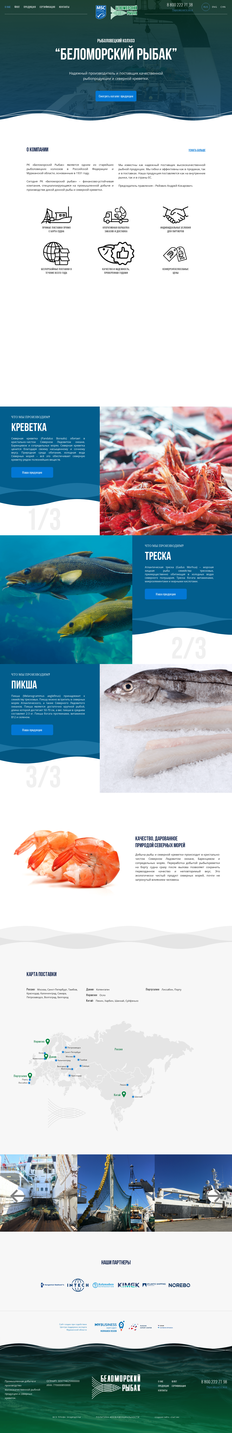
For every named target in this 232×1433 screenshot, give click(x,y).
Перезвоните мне (182, 10)
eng (214, 6)
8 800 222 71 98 (180, 5)
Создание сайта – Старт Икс (167, 1417)
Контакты (64, 7)
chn (223, 6)
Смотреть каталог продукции (116, 96)
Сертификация (47, 7)
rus (205, 6)
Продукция (30, 7)
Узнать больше (197, 150)
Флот (17, 7)
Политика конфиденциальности (118, 1417)
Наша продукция (32, 472)
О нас (8, 7)
